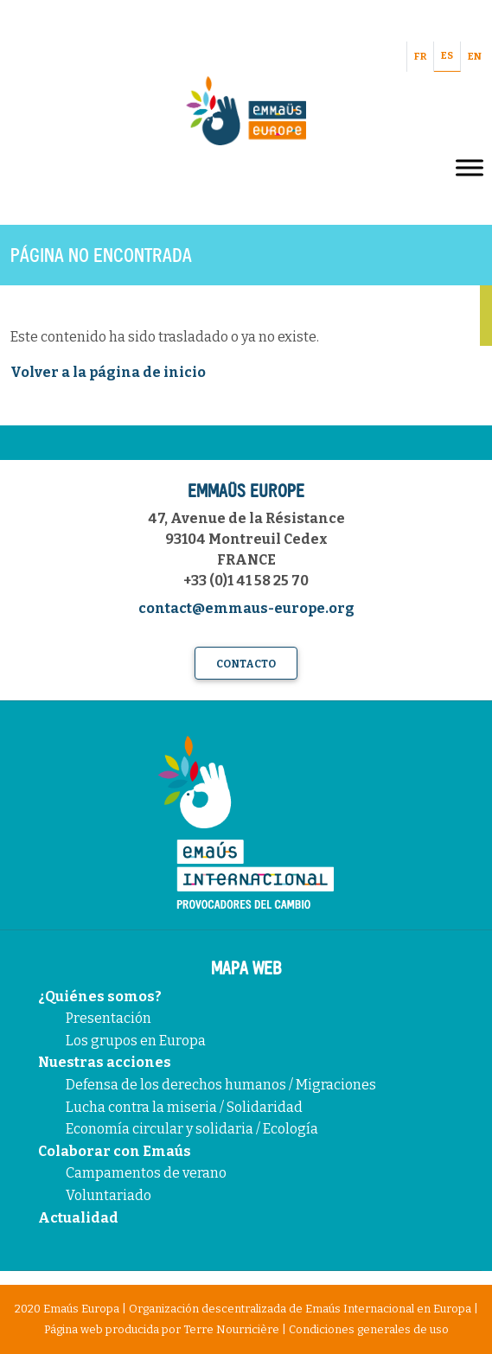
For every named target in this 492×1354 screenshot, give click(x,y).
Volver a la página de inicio (108, 372)
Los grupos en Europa (136, 1040)
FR (420, 56)
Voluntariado (108, 1195)
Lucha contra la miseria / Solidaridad (184, 1107)
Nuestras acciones (104, 1062)
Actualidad (78, 1218)
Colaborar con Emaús (114, 1151)
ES (447, 55)
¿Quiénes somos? (100, 996)
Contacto (246, 664)
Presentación (108, 1018)
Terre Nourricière (231, 1329)
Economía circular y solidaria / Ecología (192, 1129)
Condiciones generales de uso (369, 1329)
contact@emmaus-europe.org (246, 608)
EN (475, 56)
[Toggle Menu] (469, 167)
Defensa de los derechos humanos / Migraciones (221, 1084)
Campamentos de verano (146, 1173)
